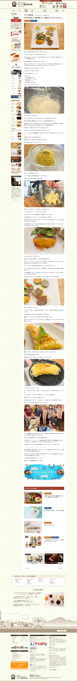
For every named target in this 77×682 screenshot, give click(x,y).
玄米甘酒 (43, 272)
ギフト (50, 10)
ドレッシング (14, 121)
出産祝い (17, 581)
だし (38, 10)
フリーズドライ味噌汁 (32, 10)
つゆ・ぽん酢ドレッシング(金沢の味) (45, 10)
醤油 (12, 111)
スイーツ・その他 (24, 640)
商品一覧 (13, 10)
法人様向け (51, 584)
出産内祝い (28, 581)
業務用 (63, 10)
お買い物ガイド (44, 7)
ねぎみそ (32, 261)
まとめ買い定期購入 (56, 10)
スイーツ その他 (13, 125)
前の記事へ (61, 568)
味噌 (12, 107)
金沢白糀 (33, 118)
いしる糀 (36, 211)
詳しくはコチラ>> (40, 458)
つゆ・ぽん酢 (14, 114)
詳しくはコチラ (33, 641)
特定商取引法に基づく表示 (17, 655)
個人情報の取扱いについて (17, 657)
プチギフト (51, 580)
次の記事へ (26, 568)
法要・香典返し (29, 584)
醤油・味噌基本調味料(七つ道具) (26, 10)
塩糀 (31, 390)
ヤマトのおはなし (16, 654)
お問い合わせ (44, 5)
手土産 (51, 581)
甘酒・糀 (20, 10)
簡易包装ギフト (41, 581)
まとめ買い (14, 637)
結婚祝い (17, 580)
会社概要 (14, 653)
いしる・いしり (23, 637)
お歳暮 (40, 580)
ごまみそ (26, 310)
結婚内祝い (28, 580)
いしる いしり (12, 118)
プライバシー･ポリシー (16, 658)
